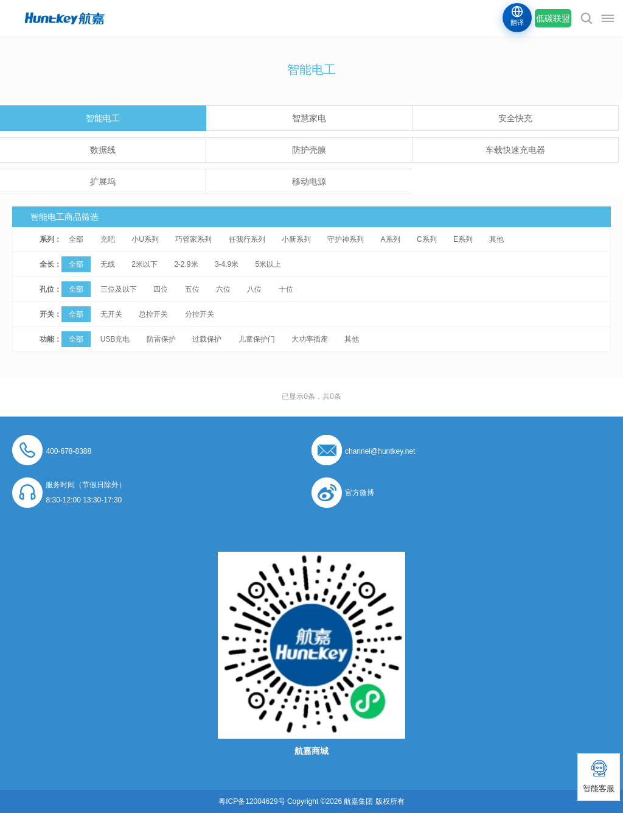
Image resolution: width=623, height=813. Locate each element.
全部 (76, 239)
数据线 (103, 150)
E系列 (463, 239)
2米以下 (144, 264)
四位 (160, 289)
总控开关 (153, 314)
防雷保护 (161, 339)
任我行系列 (247, 239)
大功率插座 (309, 339)
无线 (107, 264)
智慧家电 (309, 118)
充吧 (107, 239)
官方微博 (359, 492)
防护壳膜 (309, 150)
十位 (286, 289)
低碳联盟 (553, 18)
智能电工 (103, 118)
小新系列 (296, 239)
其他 (496, 239)
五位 (192, 289)
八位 (254, 289)
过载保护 (206, 339)
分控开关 (199, 314)
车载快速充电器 (515, 150)
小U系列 (145, 239)
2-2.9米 (186, 264)
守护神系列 (345, 239)
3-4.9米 (226, 264)
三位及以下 (118, 289)
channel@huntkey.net (380, 451)
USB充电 (115, 339)
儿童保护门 (256, 339)
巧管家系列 (193, 239)
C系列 (427, 239)
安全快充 (515, 118)
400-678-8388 (68, 451)
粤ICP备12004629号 (251, 801)
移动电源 (309, 181)
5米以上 (269, 264)
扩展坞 (103, 181)
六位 (223, 289)
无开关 (111, 314)
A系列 (390, 239)
